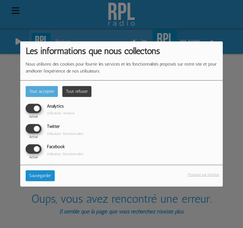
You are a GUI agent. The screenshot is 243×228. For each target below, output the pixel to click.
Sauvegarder (40, 176)
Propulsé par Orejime (203, 175)
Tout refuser (77, 91)
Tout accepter (41, 91)
